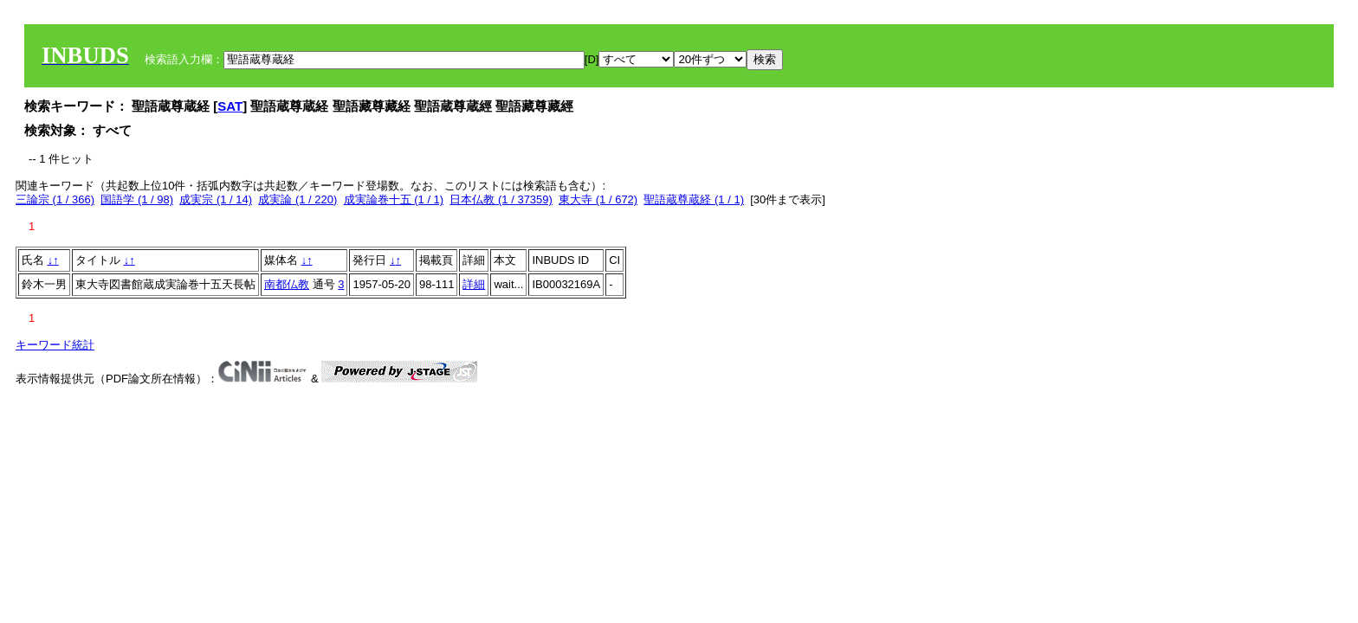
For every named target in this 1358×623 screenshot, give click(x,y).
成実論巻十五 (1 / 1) (394, 199)
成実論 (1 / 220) (297, 199)
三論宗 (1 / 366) (55, 199)
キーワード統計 (55, 344)
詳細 (473, 284)
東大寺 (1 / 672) (598, 199)
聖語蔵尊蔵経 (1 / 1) (693, 199)
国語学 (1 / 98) (136, 199)
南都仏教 (286, 284)
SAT (229, 106)
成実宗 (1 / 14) (215, 199)
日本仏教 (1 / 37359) (501, 199)
